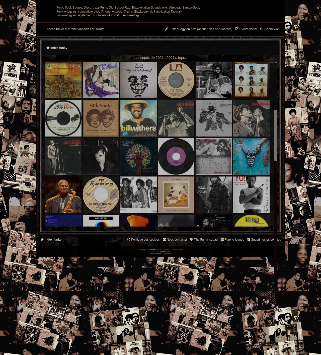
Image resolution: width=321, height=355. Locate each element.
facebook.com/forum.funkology (119, 64)
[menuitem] (270, 78)
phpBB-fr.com (165, 349)
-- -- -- (161, 193)
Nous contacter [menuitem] (174, 289)
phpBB (152, 347)
